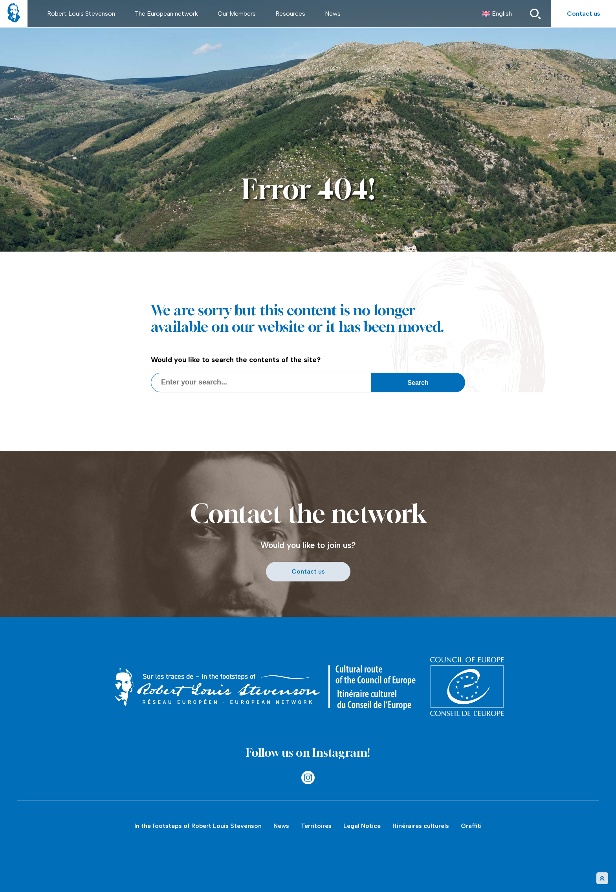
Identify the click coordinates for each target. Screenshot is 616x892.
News (333, 13)
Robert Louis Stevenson (81, 13)
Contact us (583, 13)
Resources (290, 13)
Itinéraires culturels (420, 825)
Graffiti (471, 825)
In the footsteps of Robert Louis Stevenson (198, 825)
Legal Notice (362, 825)
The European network (166, 13)
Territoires (316, 825)
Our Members (237, 13)
